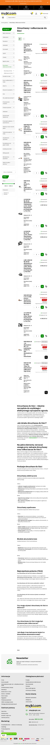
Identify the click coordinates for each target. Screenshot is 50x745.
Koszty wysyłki (4, 682)
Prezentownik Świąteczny (6, 116)
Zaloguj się (28, 699)
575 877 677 (41, 725)
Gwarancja (3, 689)
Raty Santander (29, 684)
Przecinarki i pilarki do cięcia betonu (7, 122)
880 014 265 (39, 719)
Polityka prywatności (6, 700)
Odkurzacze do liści (8, 73)
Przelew (28, 680)
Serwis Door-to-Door (6, 691)
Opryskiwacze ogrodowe (6, 138)
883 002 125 (35, 722)
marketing (3, 726)
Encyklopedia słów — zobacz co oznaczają (11, 724)
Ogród (4, 53)
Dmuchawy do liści (8, 70)
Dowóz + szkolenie (5, 693)
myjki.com (20, 743)
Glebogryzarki (6, 152)
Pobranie (28, 686)
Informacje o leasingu (31, 690)
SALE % (5, 85)
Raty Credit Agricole (30, 688)
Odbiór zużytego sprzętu (7, 702)
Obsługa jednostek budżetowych (9, 704)
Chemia (4, 57)
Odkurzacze (5, 37)
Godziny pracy (4, 713)
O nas (2, 680)
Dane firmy (3, 711)
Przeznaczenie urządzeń (6, 103)
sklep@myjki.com (34, 710)
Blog (2, 731)
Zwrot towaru (4, 695)
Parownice (5, 41)
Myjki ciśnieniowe (6, 33)
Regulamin (3, 697)
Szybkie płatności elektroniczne (33, 682)
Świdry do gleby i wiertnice (6, 163)
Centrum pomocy (5, 717)
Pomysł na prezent (7, 107)
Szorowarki (5, 49)
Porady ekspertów (5, 728)
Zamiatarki (5, 45)
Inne (4, 93)
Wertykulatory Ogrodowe (6, 158)
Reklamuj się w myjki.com (8, 733)
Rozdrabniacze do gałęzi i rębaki (7, 144)
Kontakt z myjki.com (6, 715)
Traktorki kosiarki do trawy (7, 133)
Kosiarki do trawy (6, 76)
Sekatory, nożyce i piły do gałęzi (8, 127)
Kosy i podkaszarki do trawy (8, 81)
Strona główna (4, 22)
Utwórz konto (29, 701)
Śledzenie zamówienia (31, 697)
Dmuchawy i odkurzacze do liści (7, 66)
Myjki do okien (6, 61)
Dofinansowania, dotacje (7, 687)
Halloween (5, 111)
